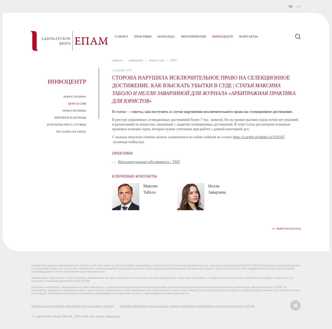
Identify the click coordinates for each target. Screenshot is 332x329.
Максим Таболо (150, 189)
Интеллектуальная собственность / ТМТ (149, 162)
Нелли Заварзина (217, 189)
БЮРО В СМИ (156, 60)
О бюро (121, 36)
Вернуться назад (288, 228)
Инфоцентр (222, 36)
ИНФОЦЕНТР (136, 60)
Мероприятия (193, 36)
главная (117, 60)
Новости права (74, 110)
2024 (173, 60)
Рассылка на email (71, 131)
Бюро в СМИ (77, 103)
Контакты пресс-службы (66, 124)
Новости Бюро (74, 96)
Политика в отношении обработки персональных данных (72, 306)
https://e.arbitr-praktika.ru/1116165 (259, 137)
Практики (142, 36)
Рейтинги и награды (70, 117)
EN (298, 6)
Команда (166, 36)
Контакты (248, 36)
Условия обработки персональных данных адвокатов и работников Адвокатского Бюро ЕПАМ (187, 306)
